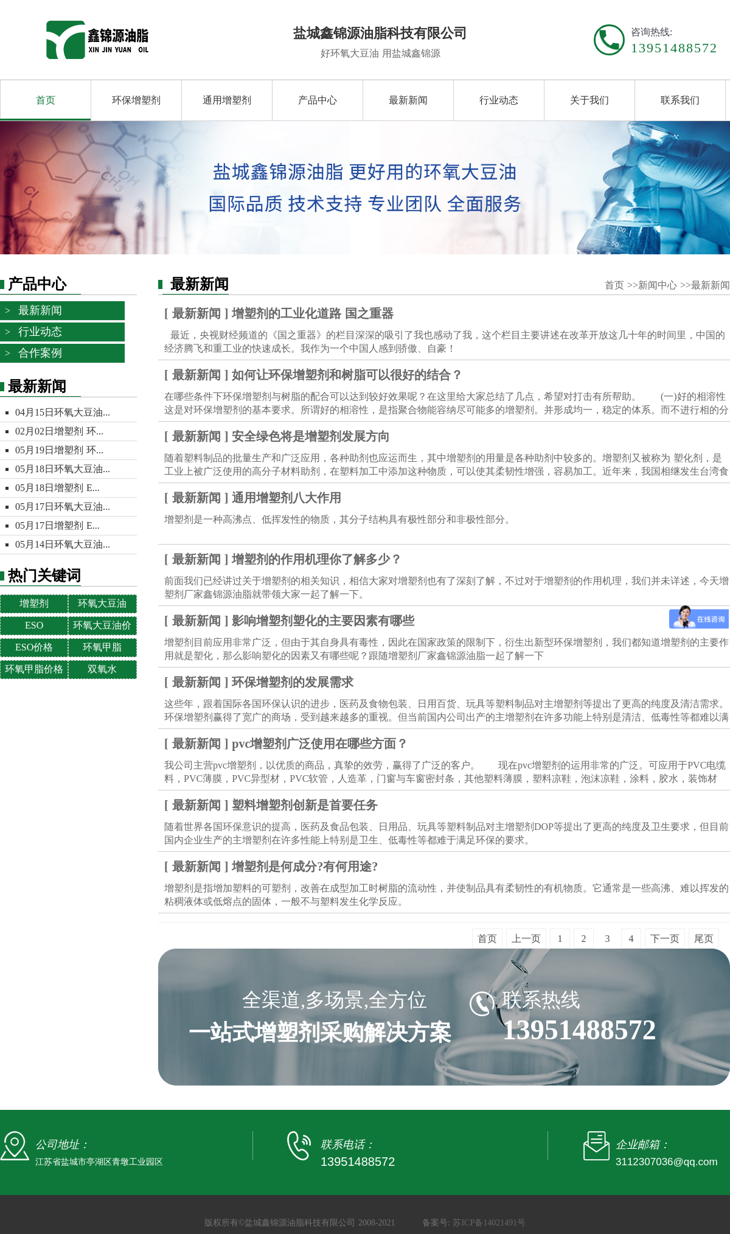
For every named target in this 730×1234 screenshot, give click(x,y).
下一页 (665, 938)
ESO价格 (34, 647)
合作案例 (40, 353)
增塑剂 (34, 603)
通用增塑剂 (227, 100)
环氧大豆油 (102, 603)
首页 (45, 100)
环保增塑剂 (136, 100)
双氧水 (102, 669)
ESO (34, 625)
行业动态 (498, 100)
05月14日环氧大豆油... (62, 544)
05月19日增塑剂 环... (59, 450)
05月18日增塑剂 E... (57, 488)
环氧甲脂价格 (34, 669)
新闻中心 (659, 285)
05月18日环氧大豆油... (62, 469)
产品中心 (317, 100)
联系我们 (680, 100)
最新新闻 (408, 100)
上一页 (526, 938)
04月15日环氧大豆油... (62, 412)
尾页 (704, 938)
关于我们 (589, 100)
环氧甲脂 (102, 647)
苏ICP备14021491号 (489, 1222)
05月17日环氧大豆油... (62, 506)
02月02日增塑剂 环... (59, 431)
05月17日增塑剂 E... (57, 525)
